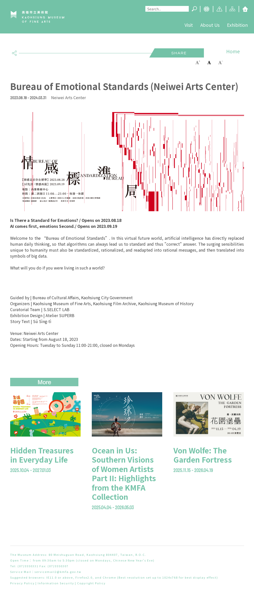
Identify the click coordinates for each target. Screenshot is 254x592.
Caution (219, 9)
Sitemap (232, 9)
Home (245, 9)
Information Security (56, 583)
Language (206, 9)
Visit (189, 25)
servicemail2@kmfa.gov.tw (57, 572)
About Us (210, 25)
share (14, 51)
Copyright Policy (91, 583)
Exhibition (237, 25)
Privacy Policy (22, 583)
